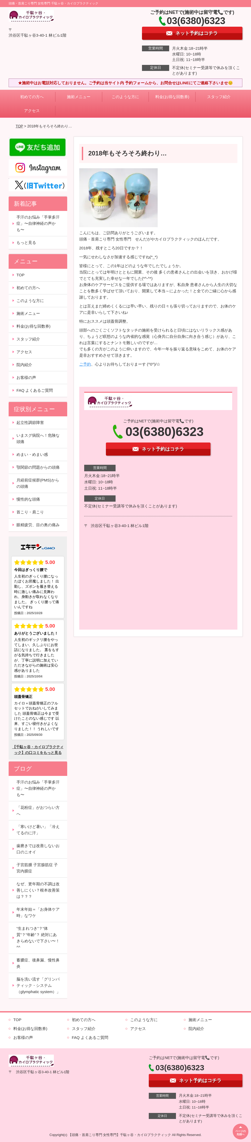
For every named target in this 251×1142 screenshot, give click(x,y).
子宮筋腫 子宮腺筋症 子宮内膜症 (37, 868)
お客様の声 (26, 377)
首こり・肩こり (30, 512)
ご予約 (85, 364)
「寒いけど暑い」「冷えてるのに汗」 (38, 829)
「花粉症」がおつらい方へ (38, 810)
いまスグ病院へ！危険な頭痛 (38, 438)
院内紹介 (24, 364)
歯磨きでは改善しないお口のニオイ (38, 848)
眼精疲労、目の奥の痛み (38, 525)
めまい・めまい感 (32, 454)
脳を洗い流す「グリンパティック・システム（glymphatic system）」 (38, 985)
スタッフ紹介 (219, 96)
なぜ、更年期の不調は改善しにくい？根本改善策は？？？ (38, 890)
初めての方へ (32, 96)
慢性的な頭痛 (28, 499)
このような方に (125, 96)
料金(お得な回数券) (172, 96)
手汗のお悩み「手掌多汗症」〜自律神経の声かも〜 (38, 223)
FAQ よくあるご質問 (34, 390)
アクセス (32, 110)
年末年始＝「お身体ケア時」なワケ (38, 912)
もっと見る (26, 242)
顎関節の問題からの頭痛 (38, 467)
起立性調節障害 (30, 422)
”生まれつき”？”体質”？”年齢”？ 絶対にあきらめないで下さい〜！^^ (38, 937)
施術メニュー (78, 96)
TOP (19, 126)
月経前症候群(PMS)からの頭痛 (37, 483)
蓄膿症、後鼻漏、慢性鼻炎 (38, 963)
